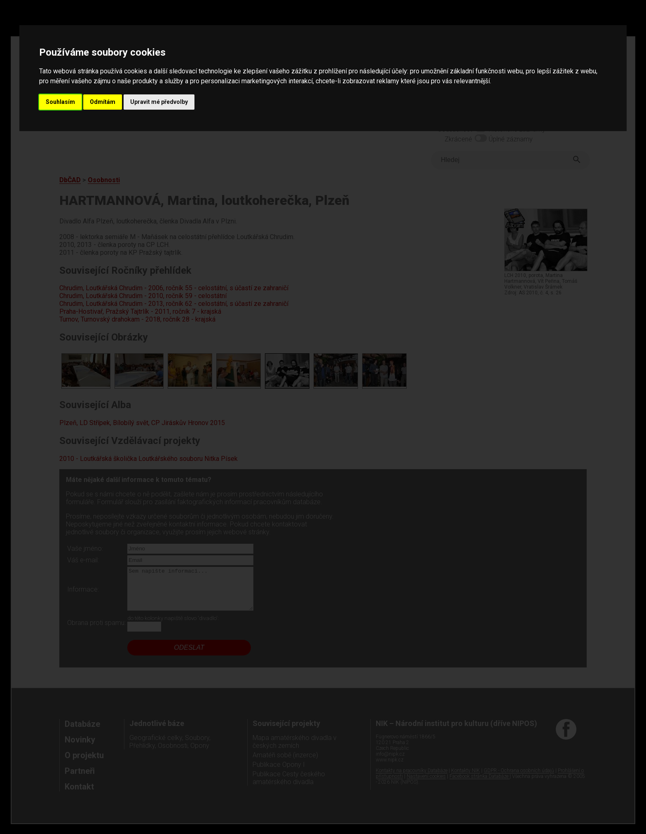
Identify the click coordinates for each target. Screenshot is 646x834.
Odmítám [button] (102, 102)
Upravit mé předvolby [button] (159, 102)
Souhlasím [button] (60, 102)
